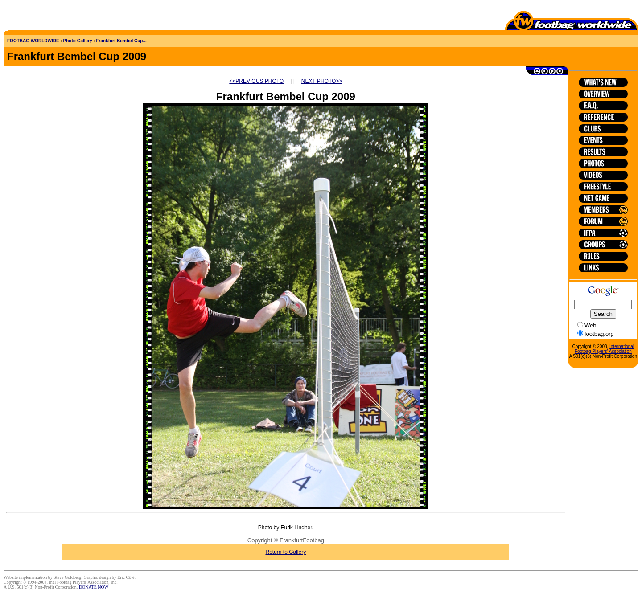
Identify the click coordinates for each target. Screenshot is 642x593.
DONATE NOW (93, 587)
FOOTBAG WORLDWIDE (33, 40)
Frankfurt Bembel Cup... (121, 40)
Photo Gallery (77, 40)
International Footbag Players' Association (604, 349)
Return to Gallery (286, 552)
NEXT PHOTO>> (321, 81)
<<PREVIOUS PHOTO (256, 81)
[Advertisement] (56, 17)
